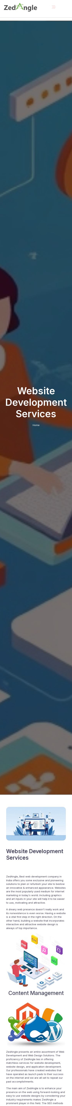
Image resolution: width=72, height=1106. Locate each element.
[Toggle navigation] (54, 7)
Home (36, 425)
